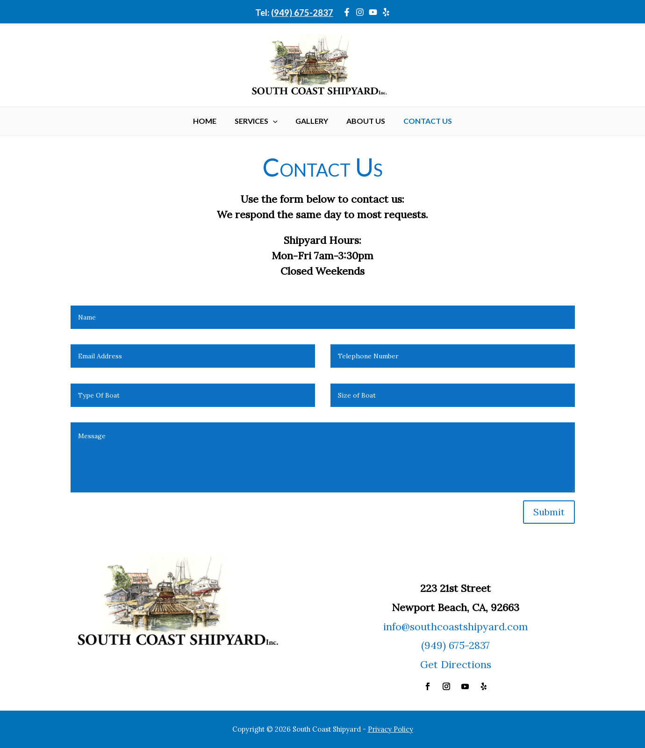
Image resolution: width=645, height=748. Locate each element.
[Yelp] (386, 12)
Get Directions (455, 664)
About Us (362, 120)
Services (259, 121)
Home (211, 120)
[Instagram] (360, 12)
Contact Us (421, 120)
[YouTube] (373, 12)
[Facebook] (347, 12)
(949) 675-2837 (302, 12)
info (392, 626)
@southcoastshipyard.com (464, 626)
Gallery (311, 120)
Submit (549, 512)
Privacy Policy (390, 729)
